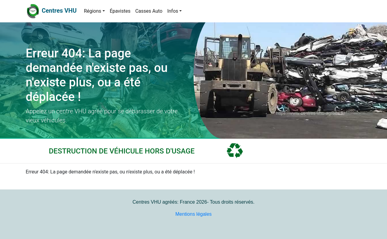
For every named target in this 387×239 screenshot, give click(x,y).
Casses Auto (148, 11)
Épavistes (120, 11)
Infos (172, 11)
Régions (92, 11)
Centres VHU (59, 10)
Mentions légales (193, 214)
